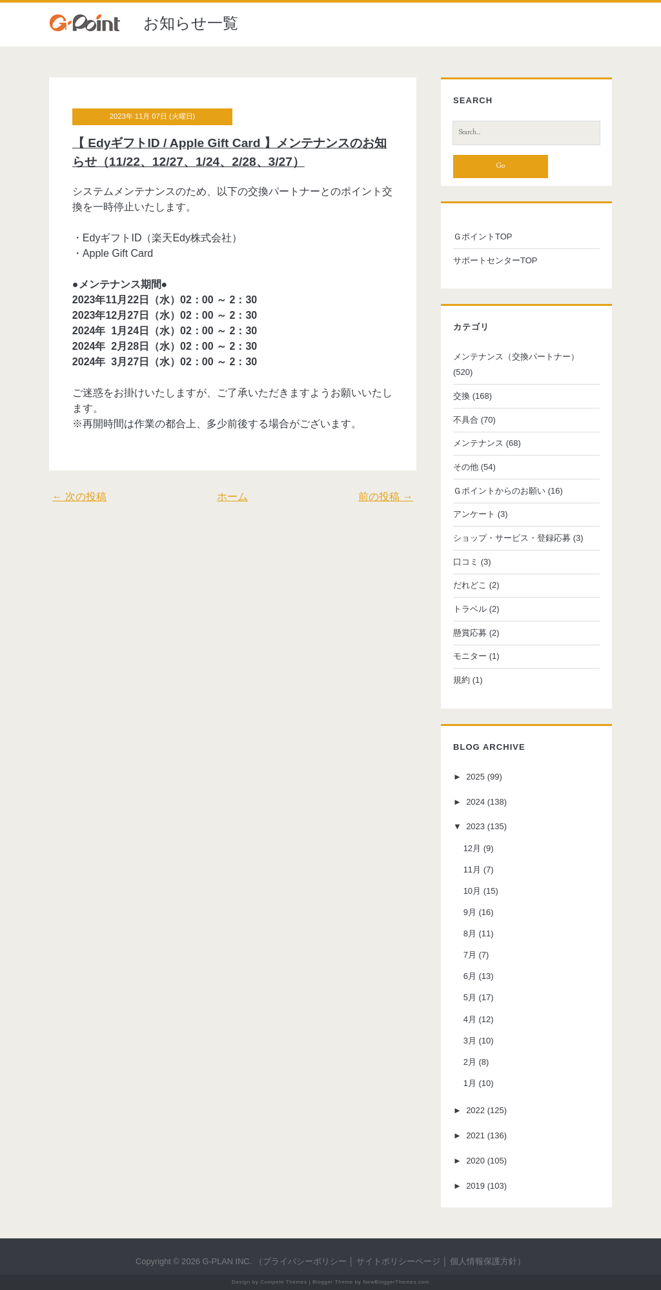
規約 (461, 680)
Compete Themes (283, 1282)
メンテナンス (478, 443)
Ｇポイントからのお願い (499, 491)
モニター (470, 656)
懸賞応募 (470, 633)
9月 (469, 912)
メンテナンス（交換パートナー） (516, 356)
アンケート (474, 514)
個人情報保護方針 (483, 1261)
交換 (461, 396)
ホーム (232, 496)
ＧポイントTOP (483, 236)
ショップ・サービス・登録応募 (512, 538)
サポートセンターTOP (495, 260)
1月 (469, 1083)
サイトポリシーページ (398, 1261)
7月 (469, 955)
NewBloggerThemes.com (396, 1282)
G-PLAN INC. (227, 1261)
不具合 (465, 420)
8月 (469, 933)
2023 (475, 827)
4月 (469, 1019)
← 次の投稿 (79, 496)
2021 (475, 1135)
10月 (472, 891)
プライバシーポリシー (305, 1261)
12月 (472, 848)
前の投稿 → (385, 496)
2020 (475, 1160)
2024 (475, 802)
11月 (472, 869)
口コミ (465, 562)
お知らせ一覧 (190, 23)
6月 (469, 976)
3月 (469, 1040)
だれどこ (470, 585)
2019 (475, 1186)
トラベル (470, 609)
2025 (475, 776)
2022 (475, 1110)
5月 (469, 998)
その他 (465, 467)
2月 (469, 1062)
